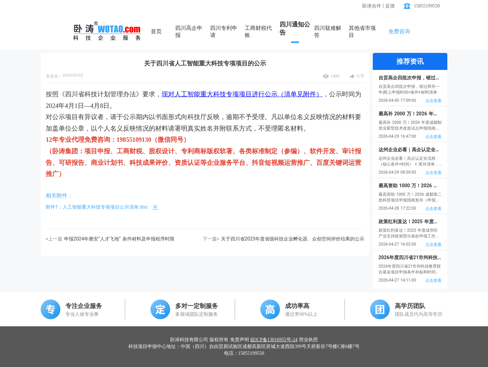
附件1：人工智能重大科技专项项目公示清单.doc (97, 207)
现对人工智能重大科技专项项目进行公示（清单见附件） (242, 94)
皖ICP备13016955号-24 (273, 339)
